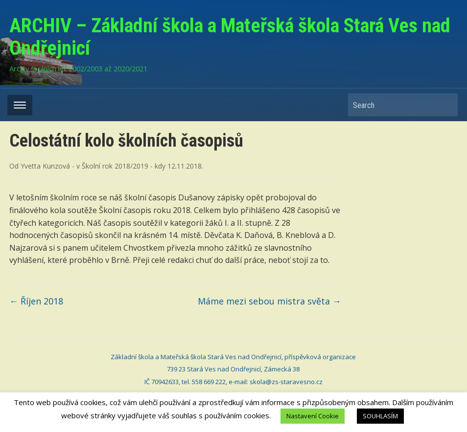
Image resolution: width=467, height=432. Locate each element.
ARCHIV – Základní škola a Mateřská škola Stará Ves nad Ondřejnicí (229, 37)
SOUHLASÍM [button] (380, 415)
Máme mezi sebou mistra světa (269, 301)
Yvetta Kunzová (45, 166)
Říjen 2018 (36, 301)
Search (445, 105)
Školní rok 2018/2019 (115, 166)
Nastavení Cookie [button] (312, 415)
